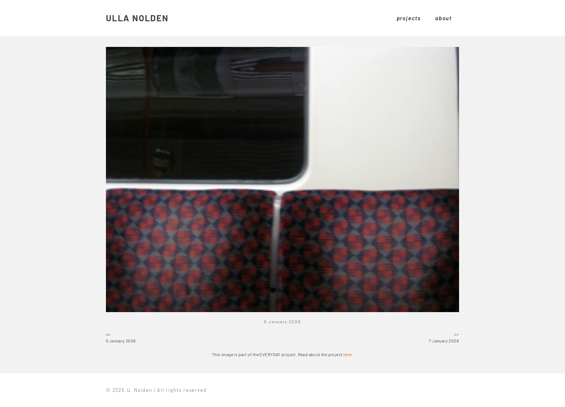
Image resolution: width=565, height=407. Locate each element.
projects (409, 18)
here (347, 354)
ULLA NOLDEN (137, 18)
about (443, 18)
